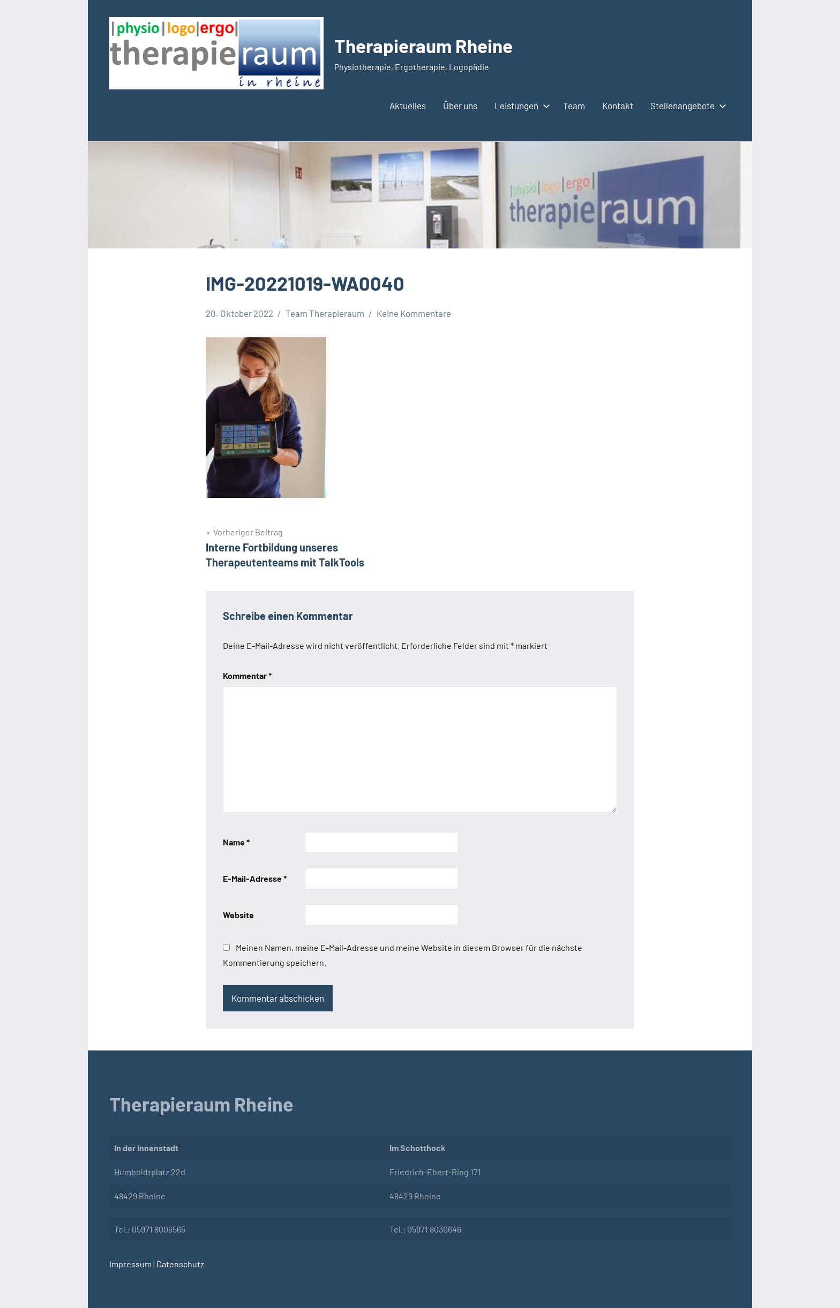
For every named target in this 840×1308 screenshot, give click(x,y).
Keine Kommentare (414, 313)
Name (236, 842)
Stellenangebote (686, 105)
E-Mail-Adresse (255, 878)
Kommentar (247, 675)
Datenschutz (179, 1264)
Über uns (460, 105)
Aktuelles (407, 105)
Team (574, 105)
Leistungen (520, 105)
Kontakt (617, 105)
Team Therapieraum (325, 313)
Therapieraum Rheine (426, 45)
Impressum (130, 1264)
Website (238, 915)
